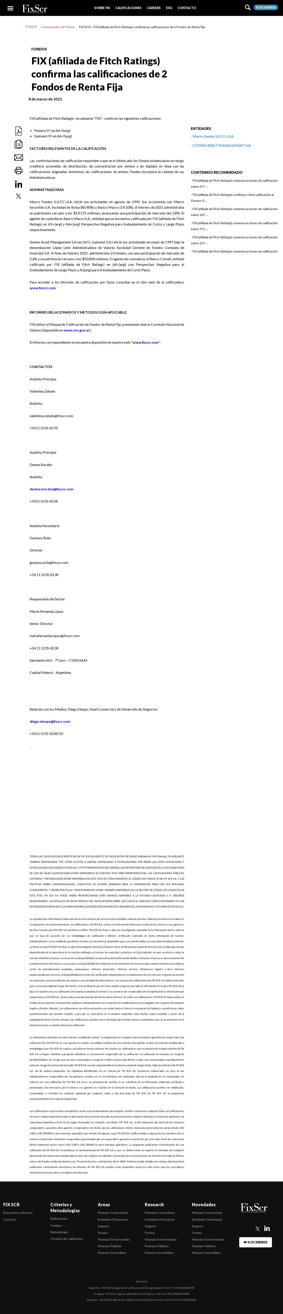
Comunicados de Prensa (58, 27)
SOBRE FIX (102, 8)
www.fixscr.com (43, 288)
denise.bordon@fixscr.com (51, 489)
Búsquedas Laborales (18, 1212)
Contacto (10, 1219)
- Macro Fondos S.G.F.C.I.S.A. (212, 136)
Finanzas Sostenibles (112, 1252)
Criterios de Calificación (66, 1239)
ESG (169, 8)
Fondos (103, 1233)
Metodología (59, 1232)
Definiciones (59, 1218)
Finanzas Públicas (110, 1246)
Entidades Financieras (113, 1219)
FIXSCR (31, 27)
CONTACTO (187, 8)
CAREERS (154, 8)
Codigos (56, 1225)
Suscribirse (266, 7)
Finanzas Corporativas (113, 1212)
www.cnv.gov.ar (77, 330)
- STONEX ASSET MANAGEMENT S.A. (221, 145)
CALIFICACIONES (128, 8)
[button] (102, 8)
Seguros (103, 1226)
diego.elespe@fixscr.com (50, 721)
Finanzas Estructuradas (114, 1239)
